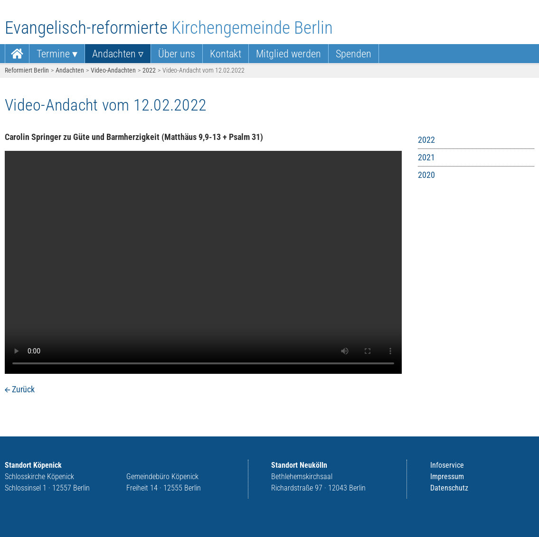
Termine (53, 53)
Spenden (353, 53)
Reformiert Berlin (27, 70)
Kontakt (225, 53)
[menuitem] (17, 53)
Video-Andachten (113, 70)
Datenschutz (449, 487)
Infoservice (447, 465)
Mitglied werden (288, 53)
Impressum (447, 476)
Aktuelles (17, 53)
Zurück (23, 389)
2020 (426, 175)
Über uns (176, 53)
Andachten (114, 53)
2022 (149, 70)
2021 (426, 157)
